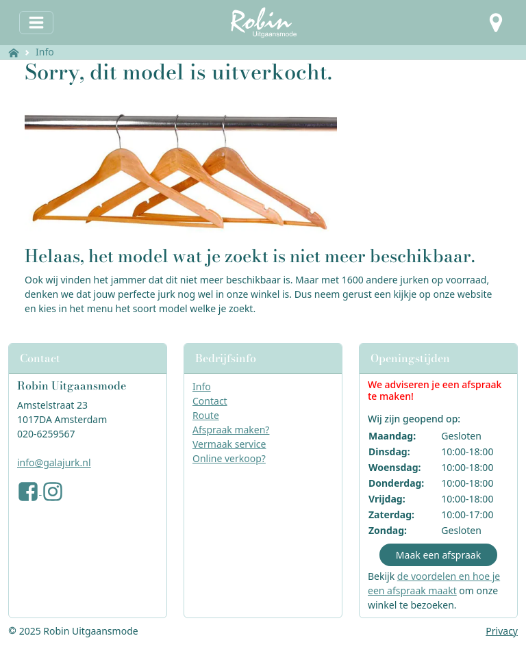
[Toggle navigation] (36, 22)
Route (205, 415)
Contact (209, 400)
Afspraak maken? (230, 429)
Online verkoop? (229, 458)
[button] (496, 23)
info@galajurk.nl (54, 462)
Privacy (502, 630)
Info (45, 51)
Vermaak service (229, 443)
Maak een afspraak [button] (438, 554)
